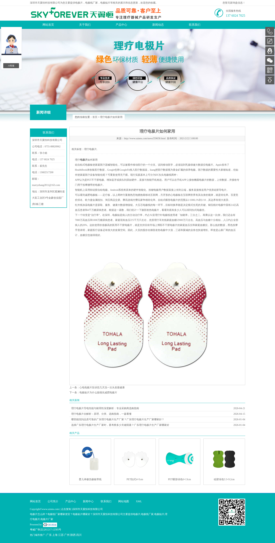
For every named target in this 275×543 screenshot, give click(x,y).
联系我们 (194, 24)
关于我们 (85, 24)
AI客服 (11, 65)
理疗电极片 (90, 149)
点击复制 (66, 509)
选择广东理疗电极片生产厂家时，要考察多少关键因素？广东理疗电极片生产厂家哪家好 (120, 425)
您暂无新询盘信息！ (234, 2)
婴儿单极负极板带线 (90, 479)
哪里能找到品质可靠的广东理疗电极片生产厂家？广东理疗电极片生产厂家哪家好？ (117, 419)
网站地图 (123, 501)
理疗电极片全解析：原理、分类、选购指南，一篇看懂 (101, 414)
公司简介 (53, 501)
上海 (55, 534)
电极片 (79, 2)
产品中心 (121, 24)
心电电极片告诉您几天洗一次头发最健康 (102, 387)
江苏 (61, 534)
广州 (67, 534)
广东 (49, 534)
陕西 (73, 534)
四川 (79, 534)
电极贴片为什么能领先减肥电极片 (98, 392)
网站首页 (48, 24)
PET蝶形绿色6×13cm (179, 479)
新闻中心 (88, 501)
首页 (94, 117)
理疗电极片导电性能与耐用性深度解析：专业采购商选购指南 (105, 408)
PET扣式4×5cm (135, 479)
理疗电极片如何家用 (111, 117)
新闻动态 (158, 24)
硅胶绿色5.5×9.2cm (224, 479)
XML (139, 501)
